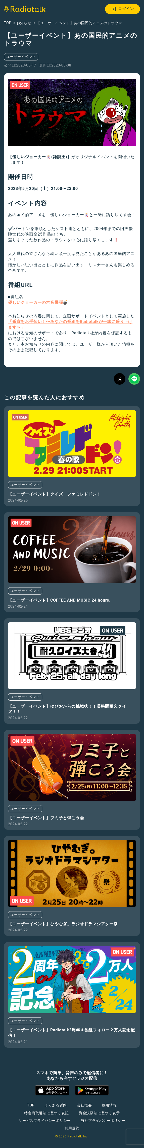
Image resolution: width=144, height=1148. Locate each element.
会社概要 (84, 1105)
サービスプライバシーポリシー (45, 1121)
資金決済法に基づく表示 (99, 1113)
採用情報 (109, 1105)
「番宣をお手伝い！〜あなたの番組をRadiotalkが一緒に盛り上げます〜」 (70, 324)
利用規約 (72, 1128)
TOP (30, 1105)
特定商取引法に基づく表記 (46, 1113)
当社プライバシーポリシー (103, 1121)
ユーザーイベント (21, 57)
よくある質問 (55, 1105)
